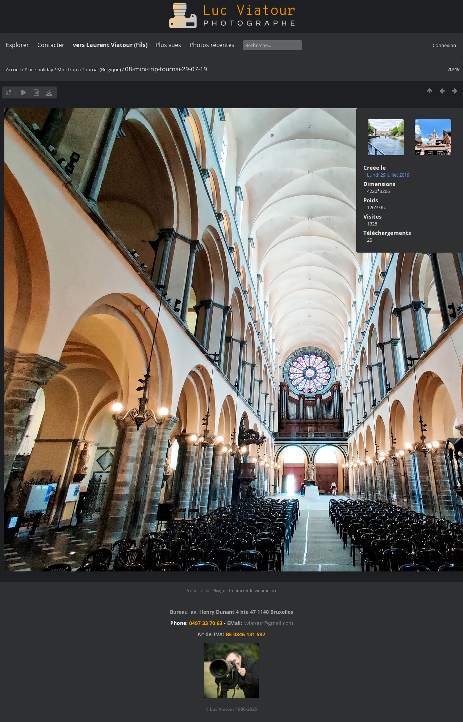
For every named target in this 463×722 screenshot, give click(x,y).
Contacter (50, 45)
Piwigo (218, 590)
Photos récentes (211, 45)
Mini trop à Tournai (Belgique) (89, 69)
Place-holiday (39, 69)
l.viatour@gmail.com (268, 623)
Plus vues (168, 45)
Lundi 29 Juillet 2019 (388, 175)
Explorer (17, 45)
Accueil (13, 69)
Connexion (444, 45)
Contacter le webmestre (253, 590)
